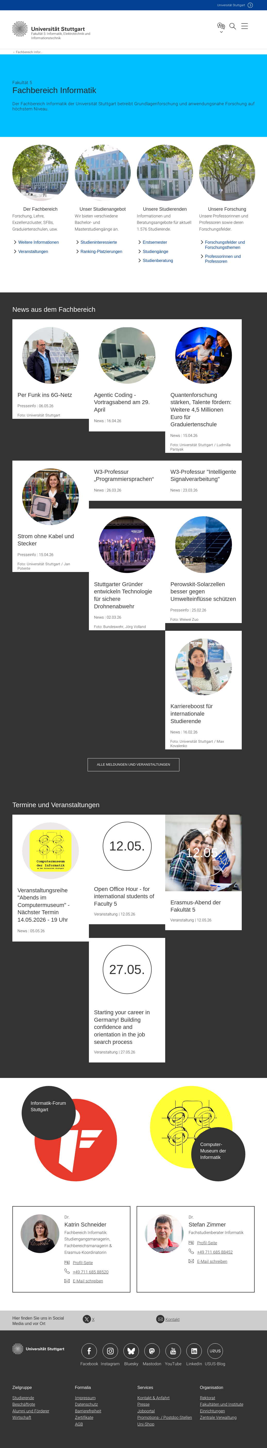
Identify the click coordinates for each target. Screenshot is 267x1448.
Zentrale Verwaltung (218, 1417)
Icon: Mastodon (152, 1351)
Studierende (23, 1397)
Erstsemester (155, 242)
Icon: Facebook (89, 1351)
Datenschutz (86, 1404)
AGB (79, 1424)
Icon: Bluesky (131, 1351)
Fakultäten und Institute (221, 1404)
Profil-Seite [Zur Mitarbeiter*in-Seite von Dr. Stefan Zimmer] (207, 1242)
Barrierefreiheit (88, 1410)
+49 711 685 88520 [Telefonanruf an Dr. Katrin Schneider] (91, 1271)
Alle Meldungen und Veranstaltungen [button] (133, 764)
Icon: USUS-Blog (215, 1351)
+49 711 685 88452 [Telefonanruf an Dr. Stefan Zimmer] (215, 1252)
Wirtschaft (21, 1417)
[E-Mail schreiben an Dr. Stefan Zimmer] (208, 1261)
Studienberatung (158, 260)
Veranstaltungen (33, 251)
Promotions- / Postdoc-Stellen (164, 1417)
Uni (231, 5)
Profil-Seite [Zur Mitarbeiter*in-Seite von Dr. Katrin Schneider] (83, 1262)
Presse (143, 1404)
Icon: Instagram (110, 1351)
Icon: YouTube (173, 1351)
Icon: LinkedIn (194, 1351)
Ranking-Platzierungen (101, 251)
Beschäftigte (23, 1404)
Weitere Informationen (38, 242)
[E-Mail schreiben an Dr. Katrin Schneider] (83, 1281)
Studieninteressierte (99, 242)
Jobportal (146, 1410)
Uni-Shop (145, 1424)
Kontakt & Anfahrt (153, 1397)
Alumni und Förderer (30, 1410)
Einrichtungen (212, 1410)
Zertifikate (84, 1417)
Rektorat (207, 1397)
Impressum (85, 1397)
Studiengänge (155, 251)
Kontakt (168, 1319)
